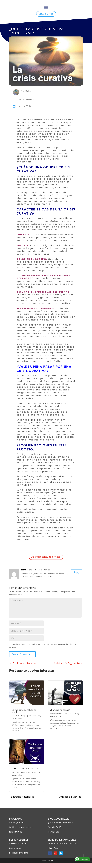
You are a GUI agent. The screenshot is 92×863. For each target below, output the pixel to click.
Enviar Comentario (22, 654)
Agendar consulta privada (45, 556)
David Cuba (19, 716)
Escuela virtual (46, 13)
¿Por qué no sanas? (60, 709)
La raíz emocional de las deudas (24, 710)
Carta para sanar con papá (25, 768)
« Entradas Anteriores (21, 796)
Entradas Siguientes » (70, 796)
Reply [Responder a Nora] (77, 572)
